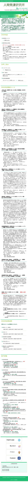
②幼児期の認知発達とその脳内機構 (9, 407)
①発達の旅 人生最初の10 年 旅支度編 (10, 417)
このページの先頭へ (14, 479)
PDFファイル (6, 40)
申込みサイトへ (8, 69)
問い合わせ (14, 446)
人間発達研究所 (14, 5)
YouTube (6, 312)
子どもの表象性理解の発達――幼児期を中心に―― (13, 361)
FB (14, 458)
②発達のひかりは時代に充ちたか (9, 423)
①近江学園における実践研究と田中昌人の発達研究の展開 (13, 400)
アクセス (14, 452)
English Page (14, 440)
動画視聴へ (10, 46)
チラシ (16, 130)
